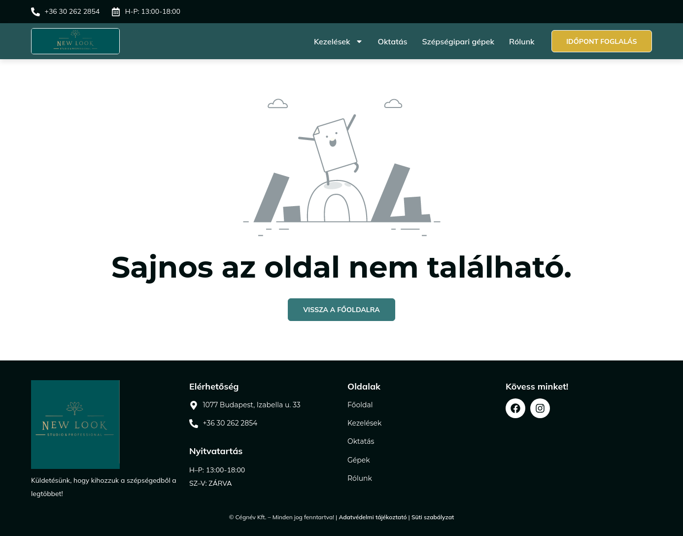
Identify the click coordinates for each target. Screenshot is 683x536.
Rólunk (521, 41)
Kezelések (338, 41)
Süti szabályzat (432, 517)
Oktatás (392, 41)
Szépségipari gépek (457, 41)
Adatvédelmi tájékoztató (373, 517)
